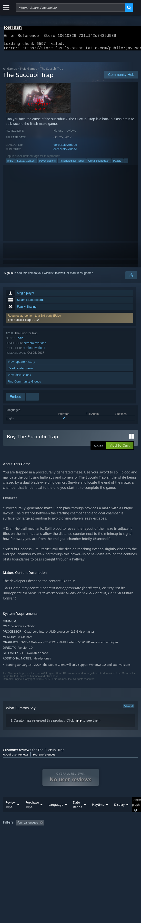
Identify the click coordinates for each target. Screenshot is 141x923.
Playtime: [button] (114, 832)
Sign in (8, 276)
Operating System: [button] (64, 839)
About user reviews (16, 757)
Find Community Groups (24, 384)
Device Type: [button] (12, 844)
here (78, 723)
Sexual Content (26, 163)
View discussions (19, 378)
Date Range (77, 814)
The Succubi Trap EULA (23, 322)
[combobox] (70, 7)
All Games (10, 71)
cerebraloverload (65, 147)
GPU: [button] (106, 839)
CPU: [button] (89, 839)
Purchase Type (32, 814)
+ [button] (126, 163)
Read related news (20, 371)
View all (129, 709)
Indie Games (28, 71)
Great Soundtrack (98, 163)
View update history (21, 364)
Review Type (10, 814)
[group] (70, 838)
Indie (10, 163)
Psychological (47, 163)
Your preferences (44, 757)
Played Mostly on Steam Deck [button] (23, 839)
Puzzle (117, 163)
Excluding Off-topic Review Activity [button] (76, 832)
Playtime (98, 814)
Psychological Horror (72, 163)
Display (119, 814)
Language (56, 814)
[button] (69, 321)
